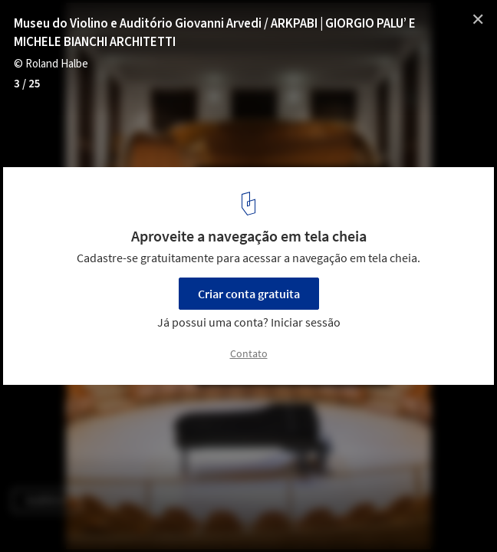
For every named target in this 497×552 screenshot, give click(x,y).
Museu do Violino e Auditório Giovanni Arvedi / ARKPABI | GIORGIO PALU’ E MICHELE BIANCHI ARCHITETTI (215, 33)
